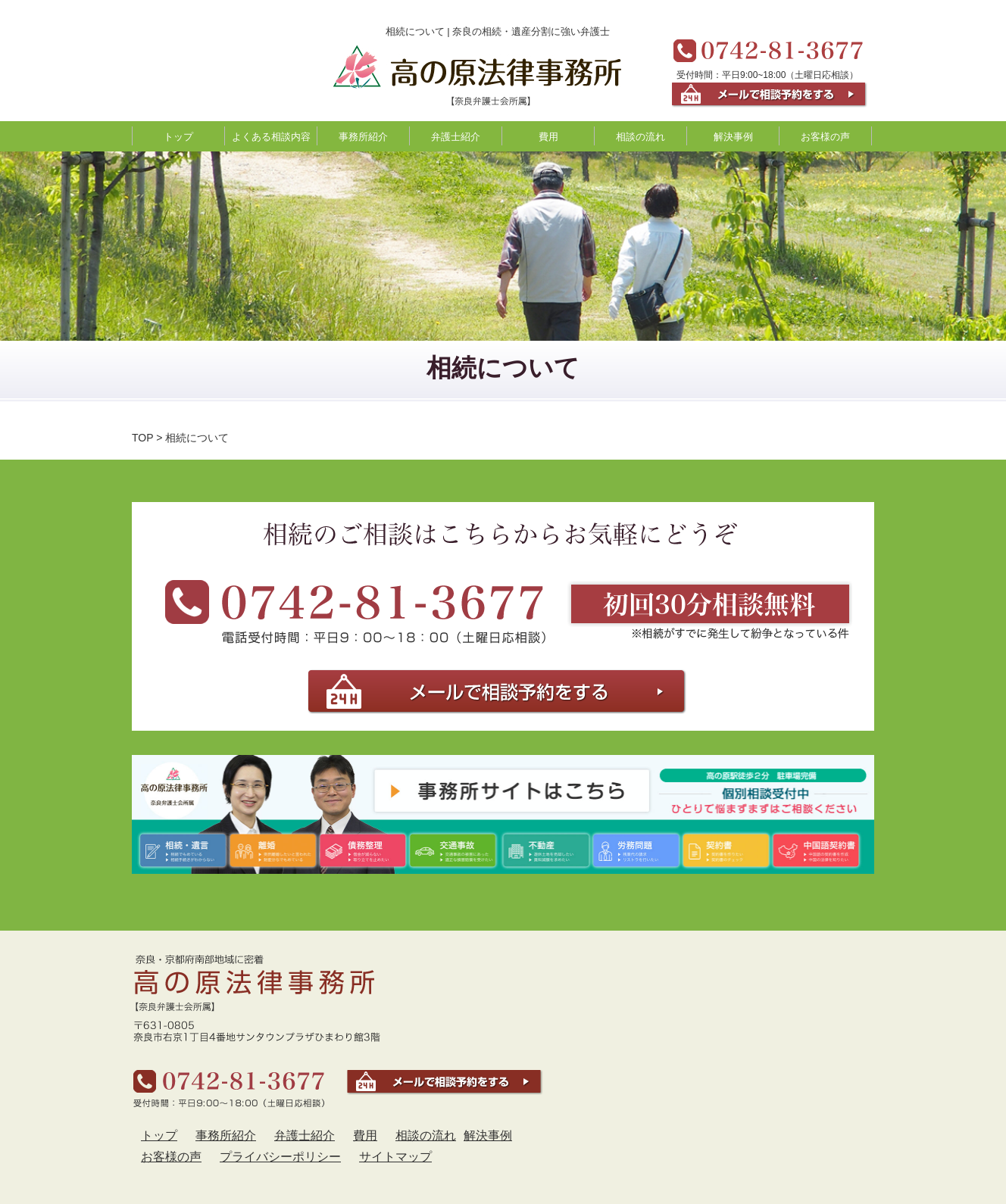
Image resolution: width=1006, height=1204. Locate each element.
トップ (178, 136)
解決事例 (733, 136)
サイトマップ (395, 1156)
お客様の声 (825, 136)
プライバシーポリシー (280, 1156)
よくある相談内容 (271, 136)
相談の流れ (640, 136)
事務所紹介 (363, 136)
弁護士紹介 (455, 136)
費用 (548, 136)
